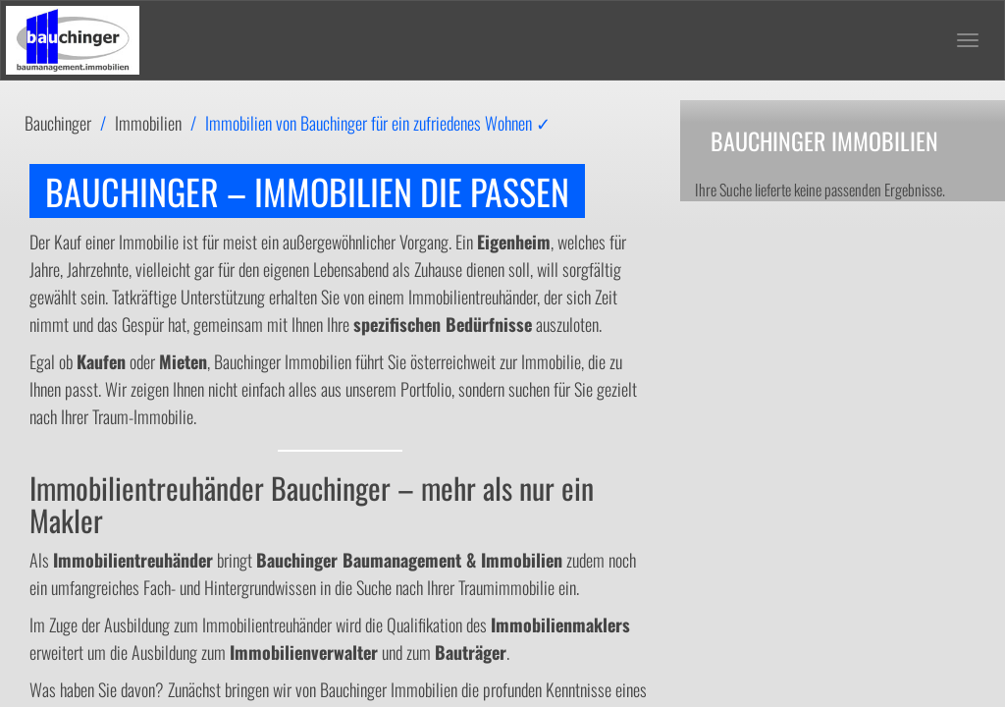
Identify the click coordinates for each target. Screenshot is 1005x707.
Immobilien (148, 123)
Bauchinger (58, 123)
